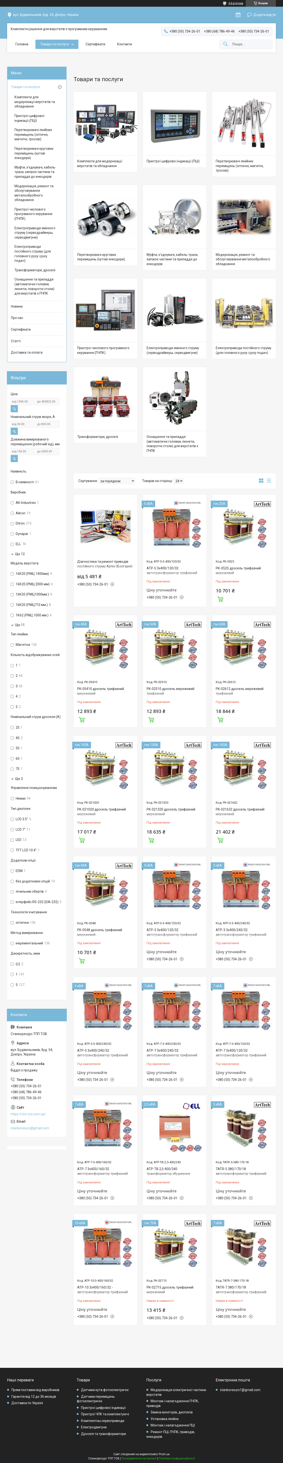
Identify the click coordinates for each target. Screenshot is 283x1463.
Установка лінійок (165, 1419)
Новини (17, 306)
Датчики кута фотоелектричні (105, 1390)
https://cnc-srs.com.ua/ (28, 1114)
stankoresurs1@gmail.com (240, 1390)
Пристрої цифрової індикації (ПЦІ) (173, 161)
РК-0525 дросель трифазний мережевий (238, 570)
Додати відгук (264, 15)
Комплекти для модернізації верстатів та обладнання (99, 163)
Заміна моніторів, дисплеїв (172, 1412)
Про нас (17, 318)
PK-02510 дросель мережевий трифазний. (170, 691)
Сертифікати (95, 44)
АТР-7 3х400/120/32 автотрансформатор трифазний (241, 1053)
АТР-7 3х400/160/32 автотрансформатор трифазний (102, 1171)
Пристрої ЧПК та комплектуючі (105, 1414)
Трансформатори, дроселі (97, 437)
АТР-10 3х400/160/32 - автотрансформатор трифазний (102, 1289)
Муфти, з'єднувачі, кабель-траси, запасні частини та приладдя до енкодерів (172, 259)
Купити (220, 598)
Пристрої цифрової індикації (103, 1408)
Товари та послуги (54, 44)
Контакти (124, 44)
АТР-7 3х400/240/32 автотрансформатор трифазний (172, 1053)
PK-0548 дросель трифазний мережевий (99, 932)
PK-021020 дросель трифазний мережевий (101, 811)
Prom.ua (164, 1454)
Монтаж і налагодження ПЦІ (173, 1425)
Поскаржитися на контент (139, 1458)
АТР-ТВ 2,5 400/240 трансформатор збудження (168, 1171)
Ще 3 (19, 779)
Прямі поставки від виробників (35, 1390)
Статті (16, 341)
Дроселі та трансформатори (103, 1434)
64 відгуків (236, 3)
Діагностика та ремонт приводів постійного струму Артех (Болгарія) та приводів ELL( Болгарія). (104, 566)
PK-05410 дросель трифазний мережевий (100, 691)
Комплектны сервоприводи (102, 1421)
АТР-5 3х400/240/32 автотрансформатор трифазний (102, 1053)
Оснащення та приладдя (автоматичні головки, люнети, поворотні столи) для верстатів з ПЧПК (172, 444)
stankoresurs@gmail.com (30, 1128)
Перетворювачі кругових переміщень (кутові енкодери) (101, 257)
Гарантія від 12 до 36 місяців (33, 1396)
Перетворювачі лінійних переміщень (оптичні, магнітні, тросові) (240, 165)
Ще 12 (20, 554)
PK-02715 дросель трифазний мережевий (170, 1289)
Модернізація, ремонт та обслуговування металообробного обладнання (243, 259)
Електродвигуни (94, 1427)
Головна (21, 44)
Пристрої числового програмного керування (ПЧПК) (103, 350)
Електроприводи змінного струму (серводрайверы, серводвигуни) (173, 350)
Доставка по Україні (27, 1403)
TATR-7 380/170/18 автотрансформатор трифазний (241, 1289)
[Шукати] (225, 44)
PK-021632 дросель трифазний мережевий (240, 811)
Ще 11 (20, 625)
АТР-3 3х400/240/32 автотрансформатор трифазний (241, 932)
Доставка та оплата (27, 352)
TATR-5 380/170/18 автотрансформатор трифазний (241, 1171)
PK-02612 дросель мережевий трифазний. (240, 691)
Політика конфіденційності (177, 1458)
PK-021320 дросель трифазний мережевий (171, 811)
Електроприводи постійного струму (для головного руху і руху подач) (243, 350)
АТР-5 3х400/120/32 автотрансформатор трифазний (172, 570)
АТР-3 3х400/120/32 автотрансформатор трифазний (172, 932)
